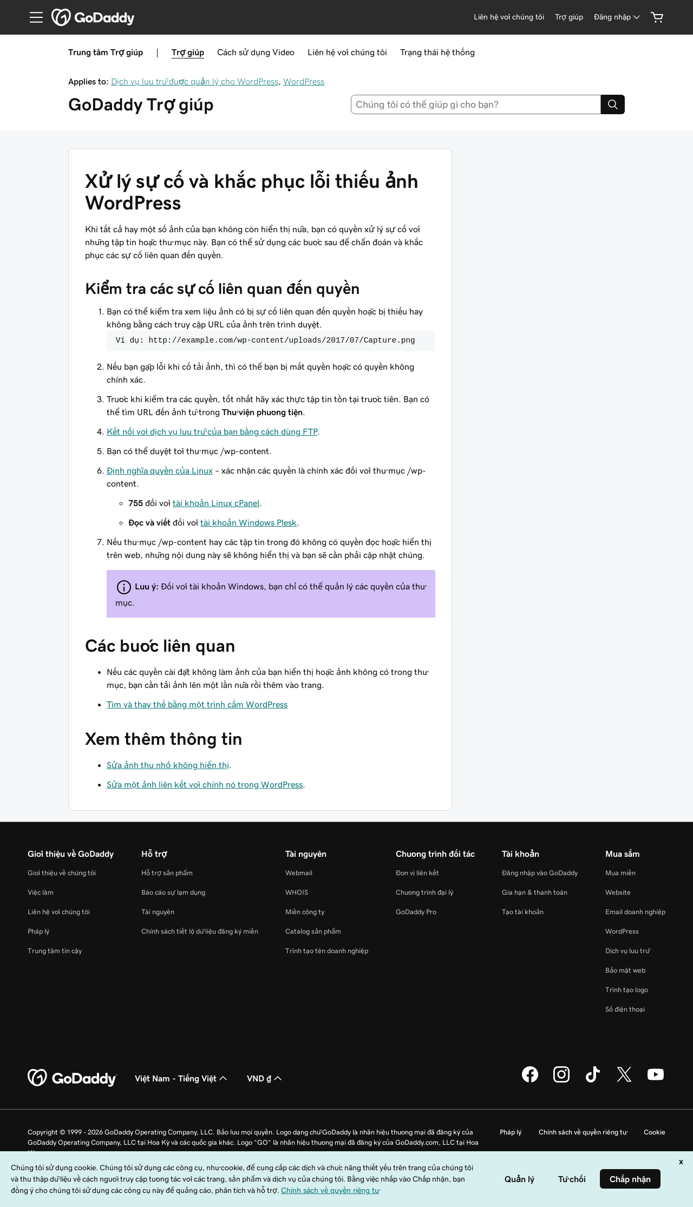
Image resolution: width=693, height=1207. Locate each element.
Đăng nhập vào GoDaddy (540, 872)
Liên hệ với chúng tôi (347, 52)
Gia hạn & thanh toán (534, 892)
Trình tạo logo (626, 989)
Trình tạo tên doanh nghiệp (326, 950)
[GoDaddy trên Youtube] (655, 1081)
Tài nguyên (157, 911)
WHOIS (296, 892)
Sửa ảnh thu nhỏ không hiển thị (168, 764)
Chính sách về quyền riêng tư (582, 1132)
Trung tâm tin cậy (55, 950)
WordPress (303, 81)
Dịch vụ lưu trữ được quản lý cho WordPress (194, 81)
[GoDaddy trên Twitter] (624, 1081)
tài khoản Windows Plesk (248, 522)
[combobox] (476, 104)
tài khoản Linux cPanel (216, 502)
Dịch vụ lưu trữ (627, 950)
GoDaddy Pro (416, 911)
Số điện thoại (625, 1009)
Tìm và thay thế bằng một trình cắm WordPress (197, 704)
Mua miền (620, 872)
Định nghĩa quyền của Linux (160, 470)
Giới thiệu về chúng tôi (62, 872)
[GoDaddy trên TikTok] (593, 1081)
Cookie (654, 1132)
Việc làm (41, 892)
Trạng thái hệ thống (437, 52)
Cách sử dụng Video (256, 52)
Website (618, 892)
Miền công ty (304, 911)
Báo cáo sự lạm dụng (173, 892)
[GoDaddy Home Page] (72, 1078)
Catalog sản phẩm (313, 931)
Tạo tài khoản (523, 911)
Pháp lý (38, 931)
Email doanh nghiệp (635, 911)
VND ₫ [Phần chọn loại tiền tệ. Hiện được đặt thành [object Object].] (265, 1078)
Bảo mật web (625, 970)
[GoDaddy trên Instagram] (561, 1081)
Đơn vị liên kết (417, 872)
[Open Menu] (32, 17)
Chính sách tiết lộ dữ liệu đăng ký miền (199, 931)
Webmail (298, 872)
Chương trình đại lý (424, 892)
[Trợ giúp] (569, 17)
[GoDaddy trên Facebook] (530, 1081)
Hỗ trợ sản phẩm (167, 872)
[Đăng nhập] (618, 17)
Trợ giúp (188, 52)
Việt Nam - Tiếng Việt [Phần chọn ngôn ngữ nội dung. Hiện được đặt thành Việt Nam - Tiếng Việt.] (182, 1078)
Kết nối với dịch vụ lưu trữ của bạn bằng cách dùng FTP (212, 431)
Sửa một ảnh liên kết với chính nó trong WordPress (205, 784)
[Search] (613, 104)
